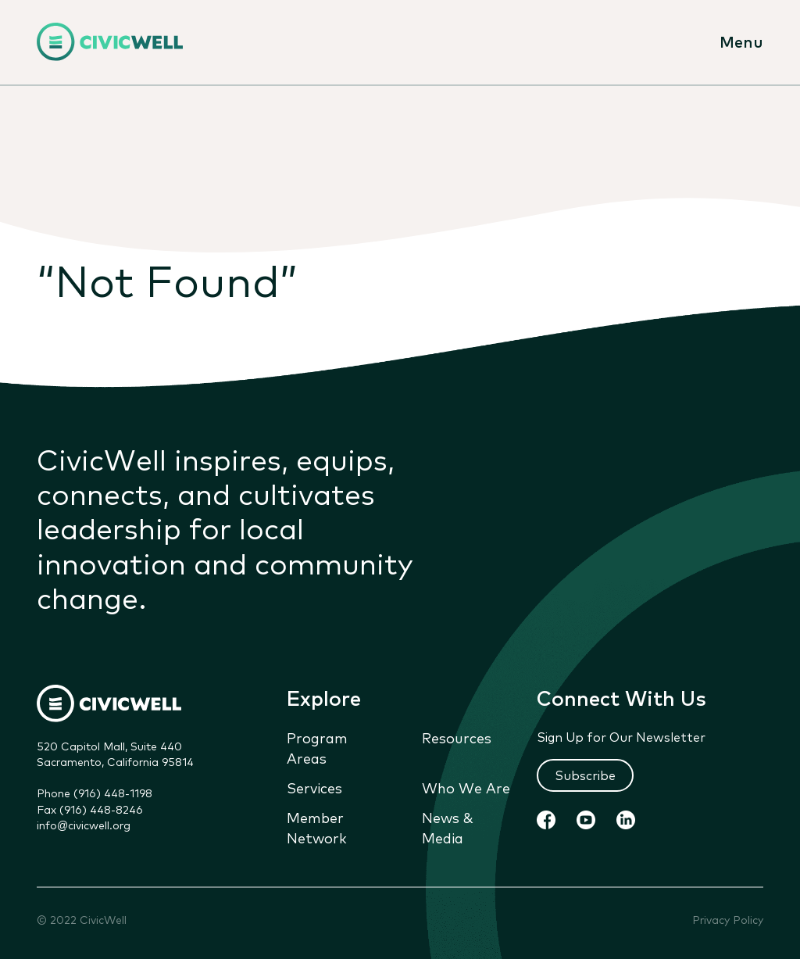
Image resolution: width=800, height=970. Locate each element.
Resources (456, 737)
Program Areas (317, 747)
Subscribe (585, 774)
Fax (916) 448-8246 (90, 809)
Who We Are (466, 788)
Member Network (317, 827)
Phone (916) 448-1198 (94, 793)
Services (314, 788)
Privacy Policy (727, 919)
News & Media (447, 827)
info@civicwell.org (83, 825)
